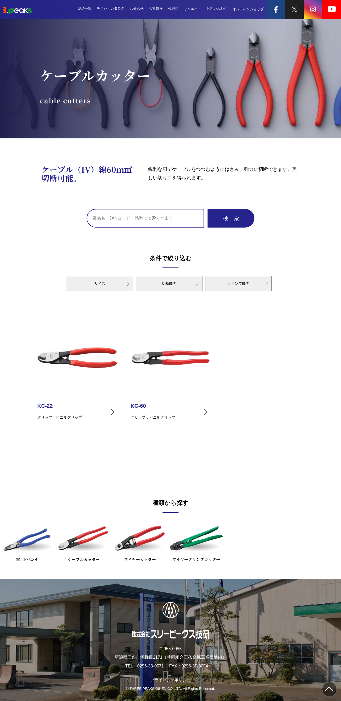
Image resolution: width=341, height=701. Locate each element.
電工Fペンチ (27, 542)
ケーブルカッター (83, 542)
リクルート (192, 9)
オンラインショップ (248, 9)
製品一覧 (84, 9)
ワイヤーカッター (139, 542)
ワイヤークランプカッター (196, 542)
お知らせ (137, 9)
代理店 (173, 9)
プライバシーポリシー (170, 680)
